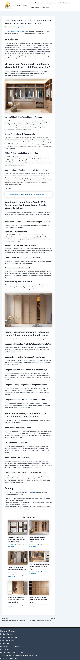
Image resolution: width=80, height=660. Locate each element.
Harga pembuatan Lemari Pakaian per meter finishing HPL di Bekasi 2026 (17, 539)
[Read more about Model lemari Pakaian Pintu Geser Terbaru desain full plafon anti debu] (18, 587)
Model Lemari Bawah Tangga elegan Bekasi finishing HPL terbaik (28, 194)
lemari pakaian (34, 492)
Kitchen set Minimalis (6, 631)
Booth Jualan (45, 7)
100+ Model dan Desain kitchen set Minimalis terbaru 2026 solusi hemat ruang (18, 648)
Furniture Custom (34, 7)
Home (31, 3)
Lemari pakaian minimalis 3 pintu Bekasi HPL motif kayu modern (39, 599)
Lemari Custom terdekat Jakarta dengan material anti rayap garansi (16, 569)
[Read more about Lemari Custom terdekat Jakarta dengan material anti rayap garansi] (18, 557)
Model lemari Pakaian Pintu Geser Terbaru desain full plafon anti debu (17, 599)
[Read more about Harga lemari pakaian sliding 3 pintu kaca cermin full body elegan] (39, 556)
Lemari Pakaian (39, 3)
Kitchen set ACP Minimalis (7, 641)
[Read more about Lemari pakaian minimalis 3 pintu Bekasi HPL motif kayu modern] (39, 587)
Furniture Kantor (50, 3)
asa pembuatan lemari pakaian (17, 31)
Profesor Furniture (21, 5)
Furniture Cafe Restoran (64, 3)
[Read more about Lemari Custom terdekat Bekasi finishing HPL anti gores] (39, 527)
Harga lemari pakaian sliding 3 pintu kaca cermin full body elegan (38, 566)
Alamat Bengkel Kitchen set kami (9, 645)
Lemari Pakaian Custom (14, 544)
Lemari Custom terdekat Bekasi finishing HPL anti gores (38, 539)
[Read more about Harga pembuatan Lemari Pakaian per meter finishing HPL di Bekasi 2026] (18, 527)
